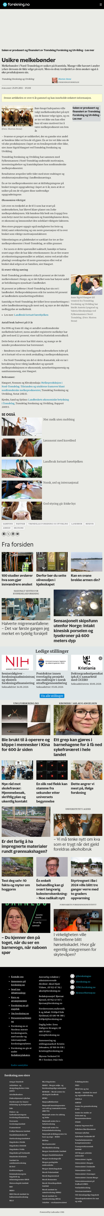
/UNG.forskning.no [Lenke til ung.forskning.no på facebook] (86, 987)
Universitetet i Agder (83, 1159)
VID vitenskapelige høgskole (87, 1195)
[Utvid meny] (101, 4)
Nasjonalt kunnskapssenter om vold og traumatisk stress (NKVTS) (54, 1108)
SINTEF (78, 1103)
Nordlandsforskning (50, 1148)
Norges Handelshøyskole (52, 1155)
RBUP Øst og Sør (82, 1089)
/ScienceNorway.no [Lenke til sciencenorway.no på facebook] (85, 993)
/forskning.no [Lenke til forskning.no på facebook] (83, 981)
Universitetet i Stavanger (85, 1174)
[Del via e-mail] (17, 534)
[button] (100, 658)
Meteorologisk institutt (19, 1183)
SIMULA (78, 1099)
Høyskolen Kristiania (18, 1156)
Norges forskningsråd (51, 1159)
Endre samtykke (19, 1065)
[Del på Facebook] (4, 534)
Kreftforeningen (16, 1170)
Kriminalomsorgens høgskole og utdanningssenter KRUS (19, 1177)
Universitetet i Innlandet (85, 1167)
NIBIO (11, 1190)
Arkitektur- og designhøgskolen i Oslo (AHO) (19, 1088)
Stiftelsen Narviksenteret (85, 1129)
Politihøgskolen (81, 1082)
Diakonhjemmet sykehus (19, 1098)
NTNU (44, 1098)
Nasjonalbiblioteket (50, 1102)
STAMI (78, 1122)
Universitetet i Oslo (83, 1170)
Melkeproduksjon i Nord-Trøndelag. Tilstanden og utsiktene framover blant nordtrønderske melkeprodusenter (33, 386)
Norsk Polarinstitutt (50, 1172)
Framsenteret (15, 1127)
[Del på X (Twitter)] (8, 534)
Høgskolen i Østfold (17, 1146)
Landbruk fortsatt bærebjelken (31, 315)
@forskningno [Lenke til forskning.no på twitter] (83, 976)
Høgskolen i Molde (17, 1142)
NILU (11, 1200)
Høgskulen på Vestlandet (19, 1153)
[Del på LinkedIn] (13, 534)
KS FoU (12, 1167)
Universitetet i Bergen (84, 1163)
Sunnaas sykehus (82, 1133)
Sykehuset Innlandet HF (85, 1136)
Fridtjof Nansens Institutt (19, 1131)
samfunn (8, 524)
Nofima (45, 1140)
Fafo (11, 1108)
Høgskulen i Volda (16, 1149)
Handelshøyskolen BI (18, 1135)
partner (20, 524)
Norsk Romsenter (49, 1179)
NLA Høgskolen (48, 1082)
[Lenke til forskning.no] (49, 3)
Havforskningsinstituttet (19, 1138)
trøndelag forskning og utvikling (48, 524)
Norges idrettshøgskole (52, 1169)
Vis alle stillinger (52, 695)
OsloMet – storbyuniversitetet (54, 1202)
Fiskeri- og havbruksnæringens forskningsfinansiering (19, 1115)
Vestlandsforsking (82, 1188)
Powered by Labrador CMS (52, 1212)
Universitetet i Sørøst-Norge (86, 1178)
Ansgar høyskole (16, 1082)
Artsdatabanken (16, 1094)
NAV (11, 1187)
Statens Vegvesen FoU (84, 1126)
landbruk (76, 524)
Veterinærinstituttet (83, 1191)
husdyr (90, 524)
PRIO (77, 1085)
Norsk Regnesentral (50, 1176)
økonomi (19, 528)
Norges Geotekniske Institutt (54, 1151)
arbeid (6, 528)
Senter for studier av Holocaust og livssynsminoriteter (83, 1115)
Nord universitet (48, 1144)
